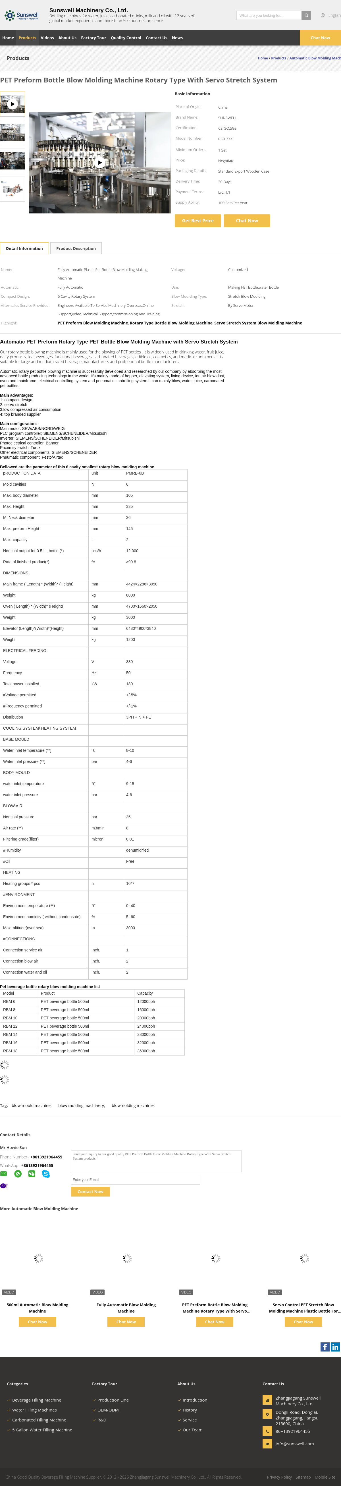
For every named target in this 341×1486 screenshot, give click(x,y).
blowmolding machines (133, 1105)
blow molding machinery (81, 1105)
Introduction (192, 1400)
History (187, 1410)
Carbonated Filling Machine (36, 1420)
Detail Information (24, 248)
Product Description (76, 248)
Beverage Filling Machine (34, 1400)
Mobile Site (325, 1477)
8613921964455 (38, 1165)
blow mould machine (31, 1105)
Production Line (110, 1400)
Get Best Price (198, 221)
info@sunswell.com (293, 1443)
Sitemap (303, 1477)
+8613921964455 (46, 1157)
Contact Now (90, 1191)
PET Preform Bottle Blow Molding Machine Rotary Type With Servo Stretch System (215, 1311)
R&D (99, 1420)
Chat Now (320, 37)
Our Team (190, 1430)
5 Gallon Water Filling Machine (39, 1430)
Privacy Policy (279, 1477)
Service (187, 1420)
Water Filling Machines (32, 1410)
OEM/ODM (105, 1410)
